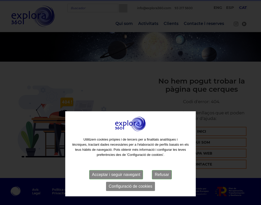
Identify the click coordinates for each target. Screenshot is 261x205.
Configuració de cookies (130, 195)
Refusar (162, 183)
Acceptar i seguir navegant (116, 183)
